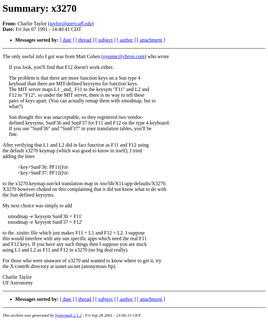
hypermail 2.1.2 (68, 315)
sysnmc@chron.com (123, 56)
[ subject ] (105, 40)
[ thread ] (84, 40)
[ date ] (67, 40)
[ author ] (126, 40)
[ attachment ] (151, 40)
